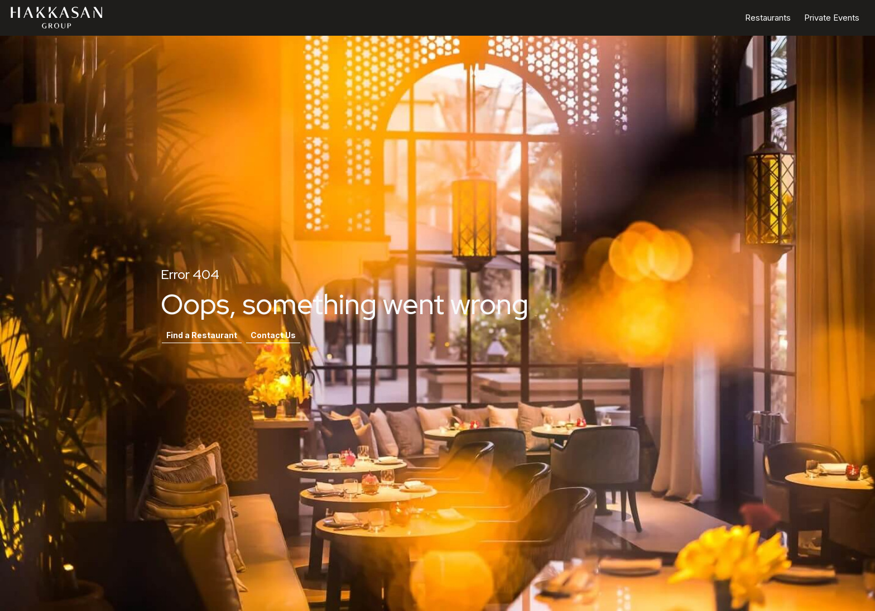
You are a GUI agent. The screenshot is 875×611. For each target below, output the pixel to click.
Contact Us (273, 335)
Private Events (831, 17)
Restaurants (768, 17)
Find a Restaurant (201, 335)
